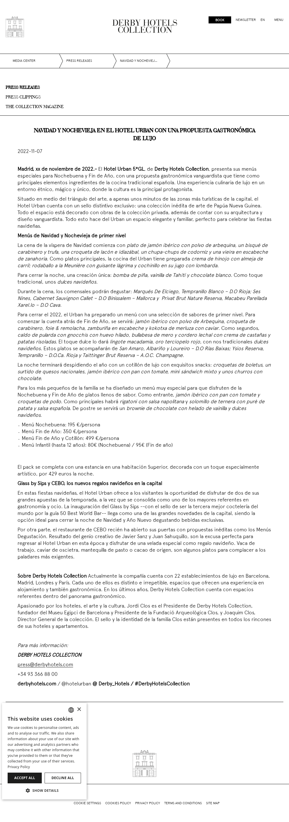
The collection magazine (35, 107)
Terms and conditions (183, 803)
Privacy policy (147, 803)
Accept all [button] (24, 777)
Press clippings (23, 97)
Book (219, 20)
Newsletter (246, 20)
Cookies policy (118, 803)
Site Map (213, 803)
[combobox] (71, 710)
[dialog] (44, 751)
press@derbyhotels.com (45, 665)
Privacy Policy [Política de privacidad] (19, 766)
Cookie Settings (87, 803)
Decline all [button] (63, 777)
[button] (44, 790)
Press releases (23, 88)
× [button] (79, 709)
